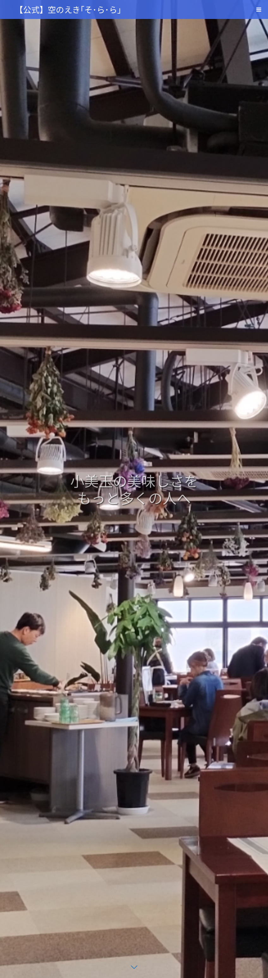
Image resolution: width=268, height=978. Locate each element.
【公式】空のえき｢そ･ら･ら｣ (68, 9)
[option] (134, 489)
